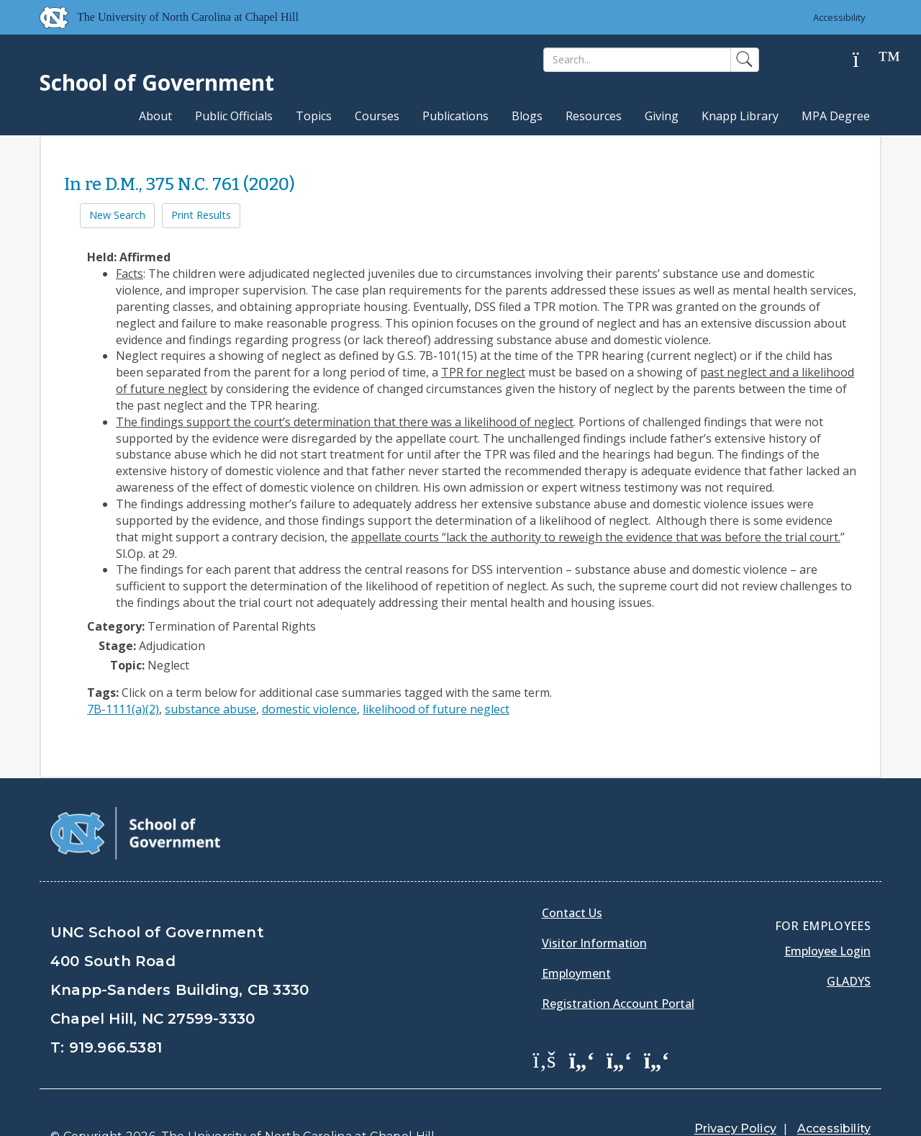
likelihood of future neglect (436, 709)
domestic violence (309, 709)
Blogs (527, 116)
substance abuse (210, 709)
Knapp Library (740, 116)
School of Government (157, 82)
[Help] (867, 60)
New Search (117, 215)
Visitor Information (594, 907)
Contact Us (572, 877)
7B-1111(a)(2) (123, 709)
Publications (455, 116)
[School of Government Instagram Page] (657, 1023)
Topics (314, 116)
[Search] (637, 60)
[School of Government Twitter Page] (582, 1023)
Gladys (849, 945)
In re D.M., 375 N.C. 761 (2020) (179, 184)
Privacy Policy (735, 1092)
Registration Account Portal (618, 967)
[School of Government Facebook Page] (544, 1023)
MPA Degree (836, 116)
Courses (377, 116)
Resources (594, 116)
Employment (576, 937)
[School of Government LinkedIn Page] (619, 1023)
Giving (662, 116)
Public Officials (234, 116)
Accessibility (838, 17)
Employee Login (827, 915)
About (155, 116)
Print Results (201, 215)
